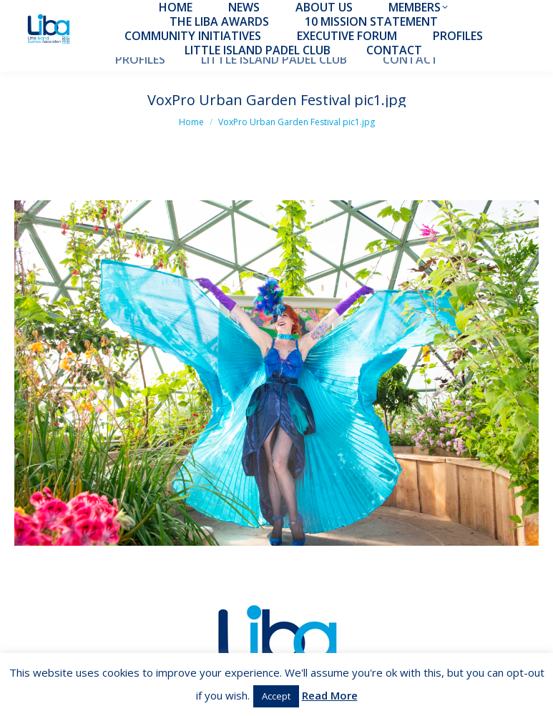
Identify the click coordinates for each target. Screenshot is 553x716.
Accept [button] (276, 696)
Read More (330, 695)
